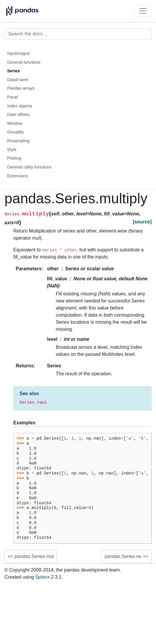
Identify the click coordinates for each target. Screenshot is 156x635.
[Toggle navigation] (143, 11)
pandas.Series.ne (122, 556)
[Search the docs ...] (78, 34)
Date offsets (18, 114)
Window (14, 123)
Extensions (17, 176)
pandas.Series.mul (34, 556)
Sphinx (42, 577)
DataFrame (17, 79)
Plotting (14, 158)
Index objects (19, 106)
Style (12, 149)
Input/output (18, 53)
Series (13, 70)
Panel (12, 97)
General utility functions (29, 167)
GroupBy (15, 132)
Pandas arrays (21, 88)
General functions (24, 62)
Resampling (18, 140)
